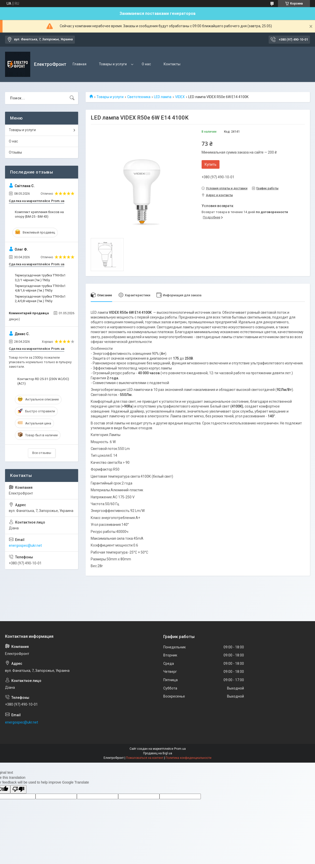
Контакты (172, 64)
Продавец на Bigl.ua (157, 753)
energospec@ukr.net (25, 545)
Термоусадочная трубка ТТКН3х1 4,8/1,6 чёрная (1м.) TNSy (40, 288)
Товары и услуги (113, 64)
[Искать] (72, 98)
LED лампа (162, 97)
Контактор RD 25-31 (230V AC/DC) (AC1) (43, 381)
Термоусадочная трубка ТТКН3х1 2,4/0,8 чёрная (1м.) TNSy (40, 299)
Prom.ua (180, 749)
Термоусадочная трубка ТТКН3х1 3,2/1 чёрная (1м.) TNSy (40, 277)
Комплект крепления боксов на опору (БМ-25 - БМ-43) (39, 214)
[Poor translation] (18, 789)
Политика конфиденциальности (188, 758)
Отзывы (15, 152)
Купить (210, 164)
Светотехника (138, 97)
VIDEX (180, 97)
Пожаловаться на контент (144, 758)
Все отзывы (41, 453)
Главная (79, 64)
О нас (146, 64)
